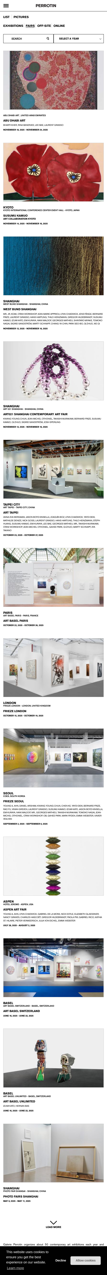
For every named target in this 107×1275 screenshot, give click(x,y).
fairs (30, 26)
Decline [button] (60, 1260)
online (59, 26)
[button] (47, 1262)
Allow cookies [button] (86, 1260)
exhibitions (13, 26)
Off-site (44, 26)
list (6, 17)
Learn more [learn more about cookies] (15, 1268)
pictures (21, 17)
